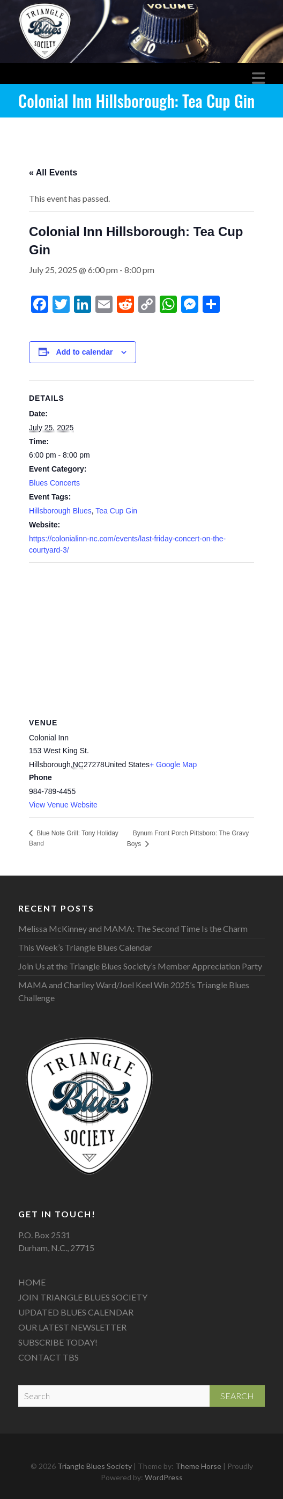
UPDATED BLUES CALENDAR (75, 1312)
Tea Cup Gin (116, 510)
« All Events (53, 172)
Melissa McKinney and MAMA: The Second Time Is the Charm (133, 928)
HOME (32, 1282)
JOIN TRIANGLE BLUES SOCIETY (82, 1297)
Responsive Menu (258, 78)
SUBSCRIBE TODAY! (58, 1342)
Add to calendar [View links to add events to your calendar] (84, 352)
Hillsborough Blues (60, 510)
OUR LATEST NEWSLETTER (72, 1327)
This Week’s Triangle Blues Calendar (85, 947)
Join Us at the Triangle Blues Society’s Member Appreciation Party (140, 966)
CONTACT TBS (48, 1357)
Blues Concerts (54, 483)
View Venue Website (63, 804)
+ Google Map (173, 764)
